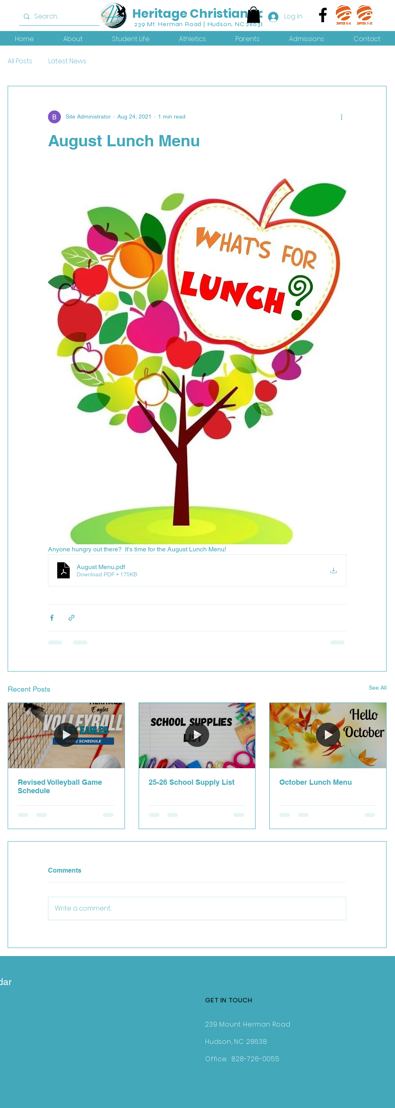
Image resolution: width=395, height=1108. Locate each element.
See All (378, 687)
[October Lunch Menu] (328, 735)
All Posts (20, 61)
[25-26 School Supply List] (197, 735)
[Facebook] (323, 15)
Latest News (67, 61)
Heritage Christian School (212, 13)
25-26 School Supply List (192, 782)
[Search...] (67, 16)
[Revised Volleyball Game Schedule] (66, 735)
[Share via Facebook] (52, 618)
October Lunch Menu (315, 782)
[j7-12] (364, 15)
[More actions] (341, 117)
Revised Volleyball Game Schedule (60, 786)
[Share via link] (71, 618)
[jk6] (343, 15)
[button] (253, 14)
